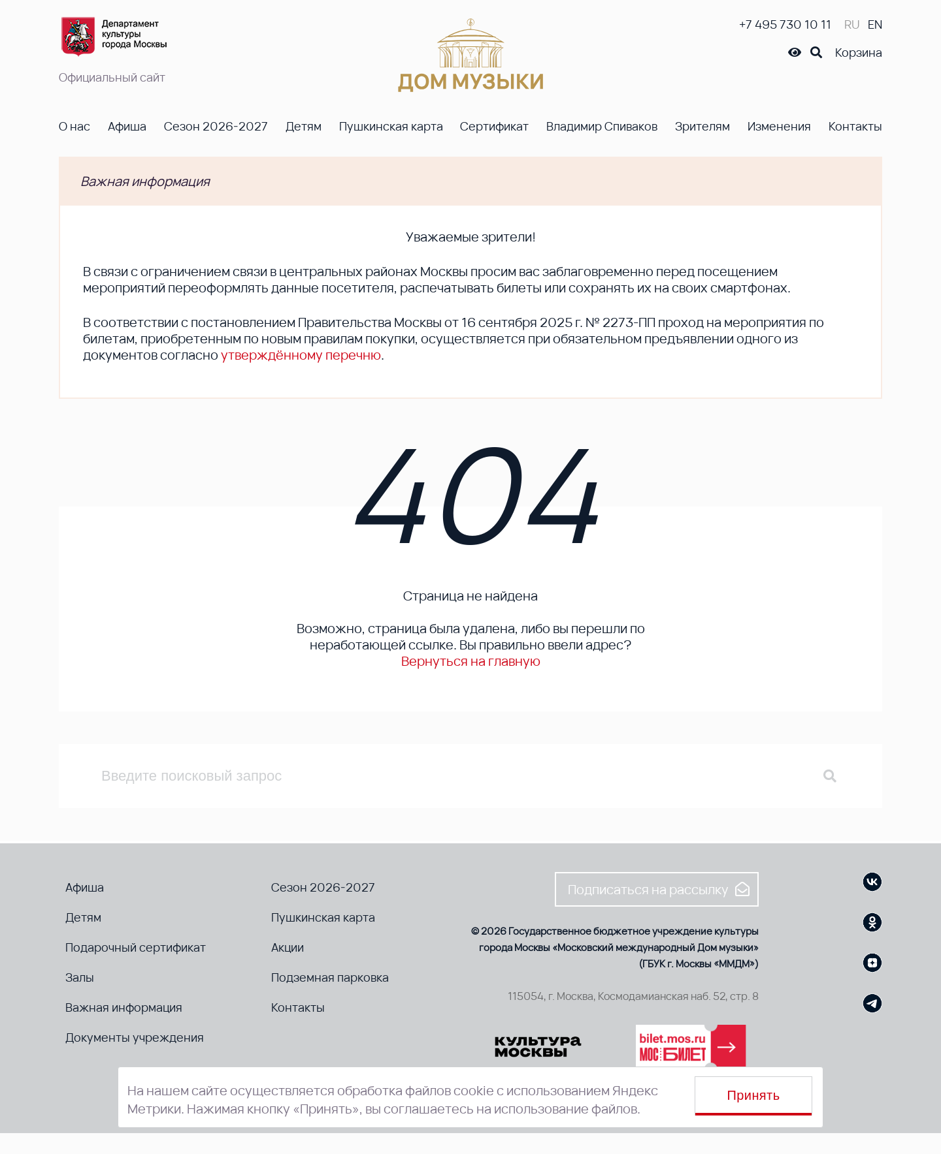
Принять (753, 1095)
